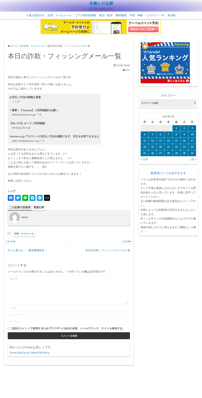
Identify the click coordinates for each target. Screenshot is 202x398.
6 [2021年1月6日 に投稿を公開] (160, 134)
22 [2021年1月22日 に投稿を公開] (176, 146)
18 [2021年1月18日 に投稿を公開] (144, 146)
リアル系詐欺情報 (85, 15)
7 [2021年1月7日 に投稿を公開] (168, 134)
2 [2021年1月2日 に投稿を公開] (184, 128)
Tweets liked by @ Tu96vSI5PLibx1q (29, 357)
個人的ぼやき (37, 15)
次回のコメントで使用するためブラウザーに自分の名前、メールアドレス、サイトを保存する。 (68, 333)
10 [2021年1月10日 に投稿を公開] (192, 134)
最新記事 (39, 207)
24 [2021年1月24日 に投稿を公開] (192, 146)
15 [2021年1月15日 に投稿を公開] (176, 140)
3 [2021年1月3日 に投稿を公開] (192, 128)
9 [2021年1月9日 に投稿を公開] (184, 134)
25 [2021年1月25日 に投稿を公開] (144, 153)
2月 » (193, 159)
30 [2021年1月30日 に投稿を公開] (184, 153)
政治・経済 (105, 15)
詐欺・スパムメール (60, 15)
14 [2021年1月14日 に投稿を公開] (168, 140)
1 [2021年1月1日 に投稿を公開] (176, 128)
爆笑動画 (121, 15)
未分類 (171, 15)
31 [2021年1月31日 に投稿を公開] (192, 153)
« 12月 (144, 159)
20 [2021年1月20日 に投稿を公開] (160, 146)
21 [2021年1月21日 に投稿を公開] (168, 146)
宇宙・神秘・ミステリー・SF (147, 15)
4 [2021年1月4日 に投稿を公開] (144, 134)
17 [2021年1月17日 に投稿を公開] (192, 140)
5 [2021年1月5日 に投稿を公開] (152, 134)
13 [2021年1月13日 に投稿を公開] (160, 140)
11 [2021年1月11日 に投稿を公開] (144, 140)
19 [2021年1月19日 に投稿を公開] (152, 146)
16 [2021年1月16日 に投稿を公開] (184, 140)
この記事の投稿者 (20, 207)
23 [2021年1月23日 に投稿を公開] (184, 146)
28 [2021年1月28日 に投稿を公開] (168, 153)
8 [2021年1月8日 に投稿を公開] (176, 134)
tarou (127, 70)
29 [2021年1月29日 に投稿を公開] (176, 153)
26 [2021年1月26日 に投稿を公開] (152, 153)
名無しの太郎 (101, 4)
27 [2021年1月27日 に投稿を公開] (160, 153)
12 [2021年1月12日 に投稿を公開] (152, 140)
